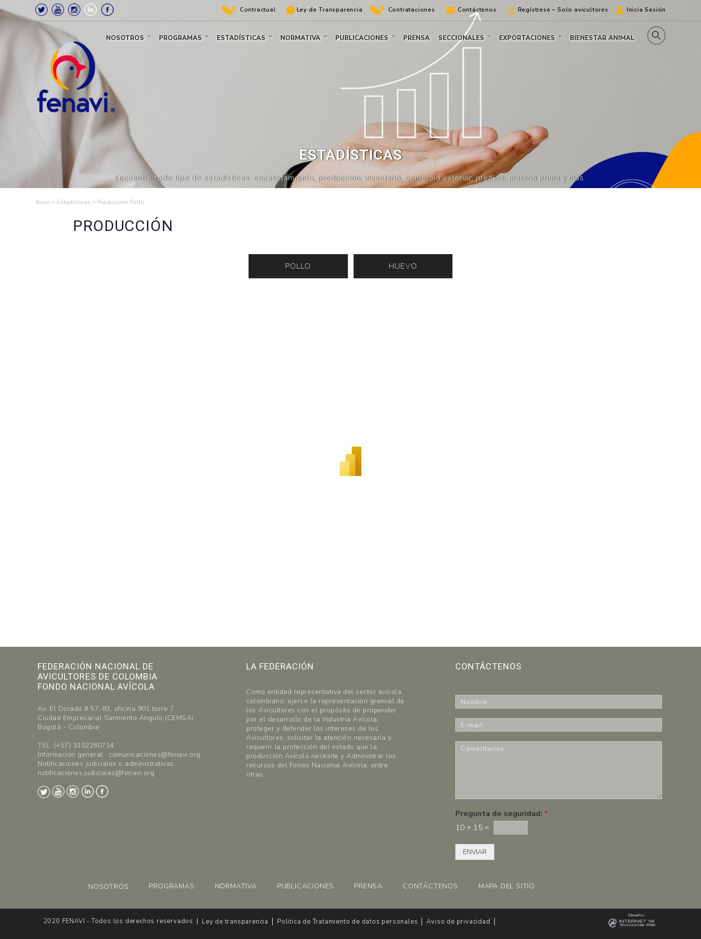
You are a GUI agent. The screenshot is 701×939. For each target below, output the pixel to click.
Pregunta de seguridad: (501, 814)
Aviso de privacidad (458, 921)
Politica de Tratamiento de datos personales (347, 921)
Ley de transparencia (235, 921)
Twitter (41, 9)
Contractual (258, 10)
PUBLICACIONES (305, 886)
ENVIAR (475, 852)
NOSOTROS (108, 886)
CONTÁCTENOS (430, 886)
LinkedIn (90, 9)
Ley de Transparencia (330, 10)
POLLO (298, 266)
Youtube (58, 9)
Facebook (107, 9)
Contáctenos (477, 10)
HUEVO (403, 266)
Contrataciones (411, 10)
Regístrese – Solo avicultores (563, 10)
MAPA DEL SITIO (506, 886)
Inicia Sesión (646, 10)
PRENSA (368, 886)
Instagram (74, 9)
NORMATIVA (236, 886)
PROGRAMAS (171, 886)
